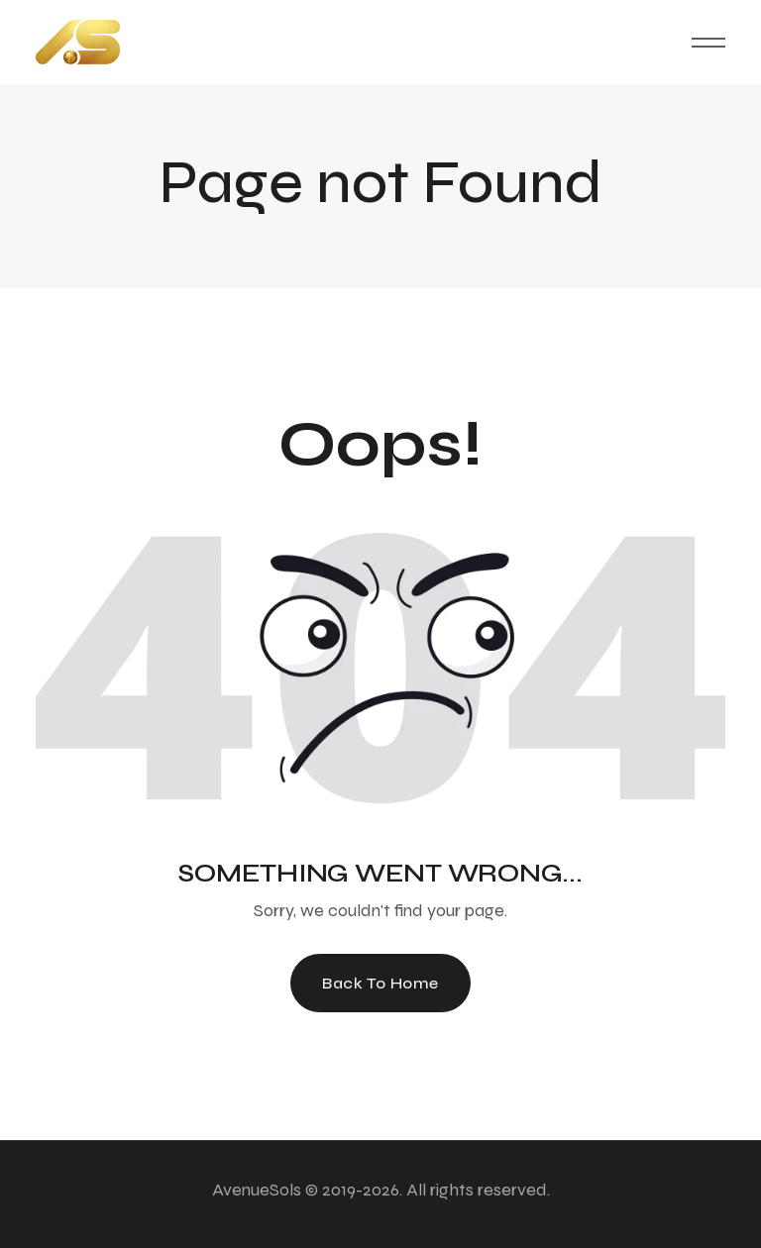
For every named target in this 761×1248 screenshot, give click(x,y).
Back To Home (380, 983)
